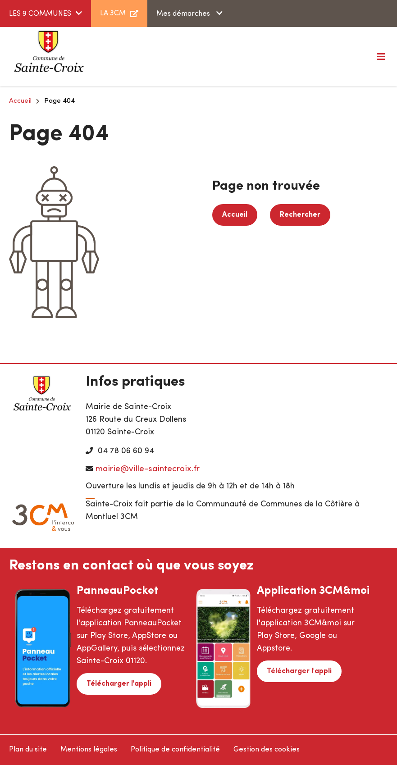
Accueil (20, 101)
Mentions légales (88, 749)
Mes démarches (184, 14)
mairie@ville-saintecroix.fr (148, 469)
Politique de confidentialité (175, 749)
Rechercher (300, 215)
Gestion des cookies (266, 749)
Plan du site (28, 749)
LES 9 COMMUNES (40, 14)
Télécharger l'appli (119, 684)
